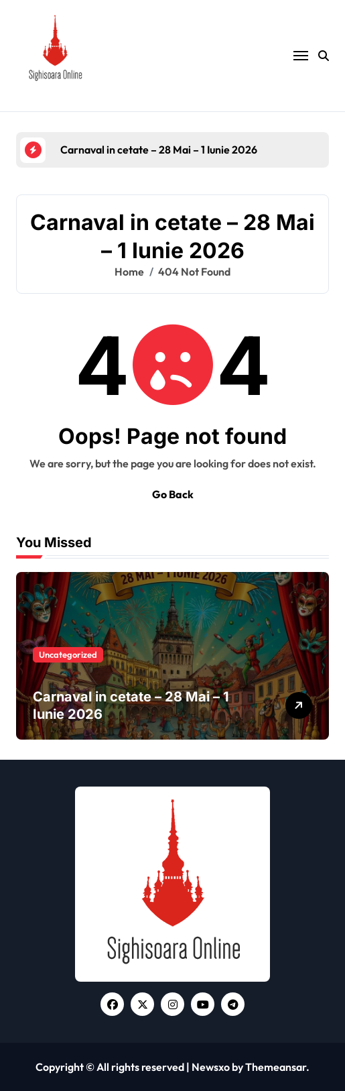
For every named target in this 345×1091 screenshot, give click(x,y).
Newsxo (211, 1067)
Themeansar (275, 1067)
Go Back (173, 494)
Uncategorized (68, 654)
